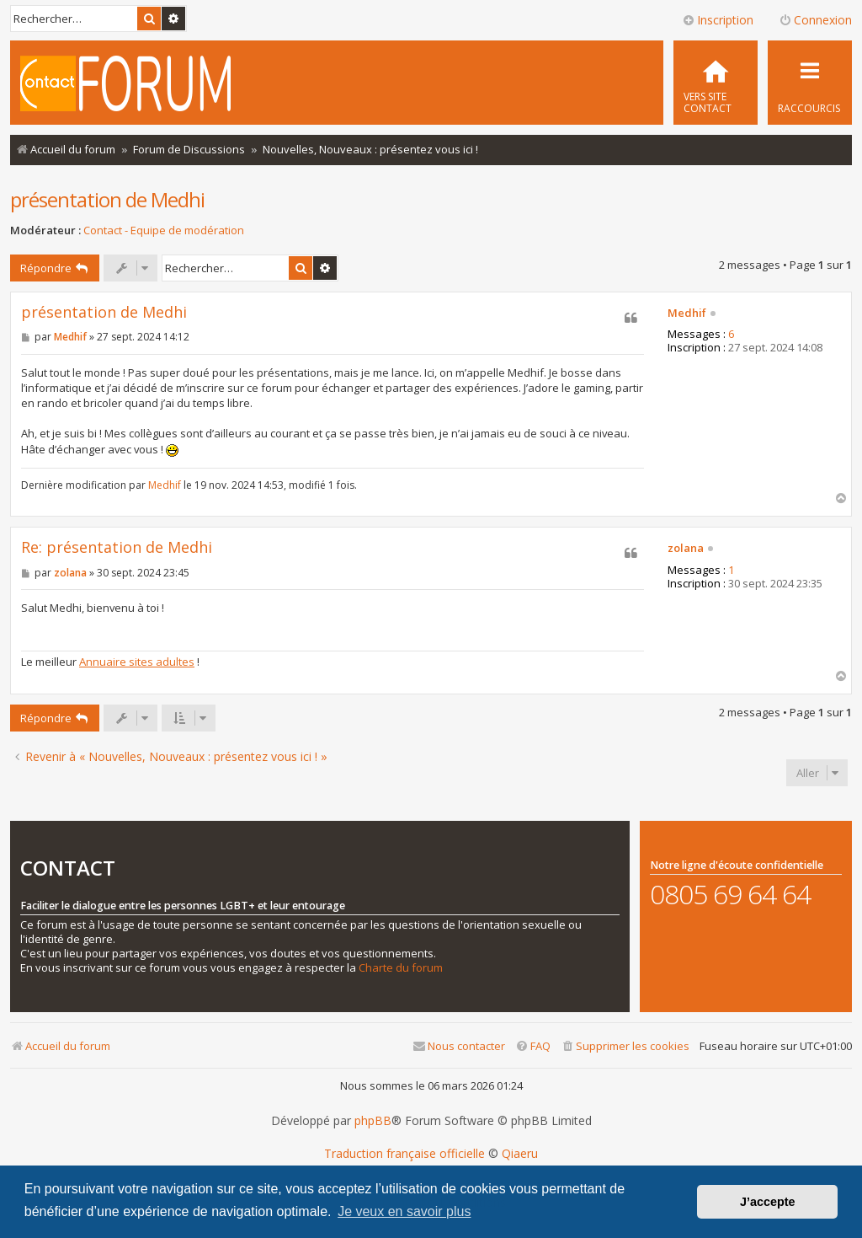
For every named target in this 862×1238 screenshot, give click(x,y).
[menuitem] (715, 82)
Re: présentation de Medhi (116, 547)
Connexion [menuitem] (815, 20)
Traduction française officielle (404, 1153)
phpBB (372, 1120)
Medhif (687, 313)
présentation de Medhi (107, 199)
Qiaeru (520, 1153)
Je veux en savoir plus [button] (404, 1211)
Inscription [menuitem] (717, 20)
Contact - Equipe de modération (163, 230)
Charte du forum (401, 968)
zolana (686, 548)
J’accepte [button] (767, 1202)
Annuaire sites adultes (136, 661)
